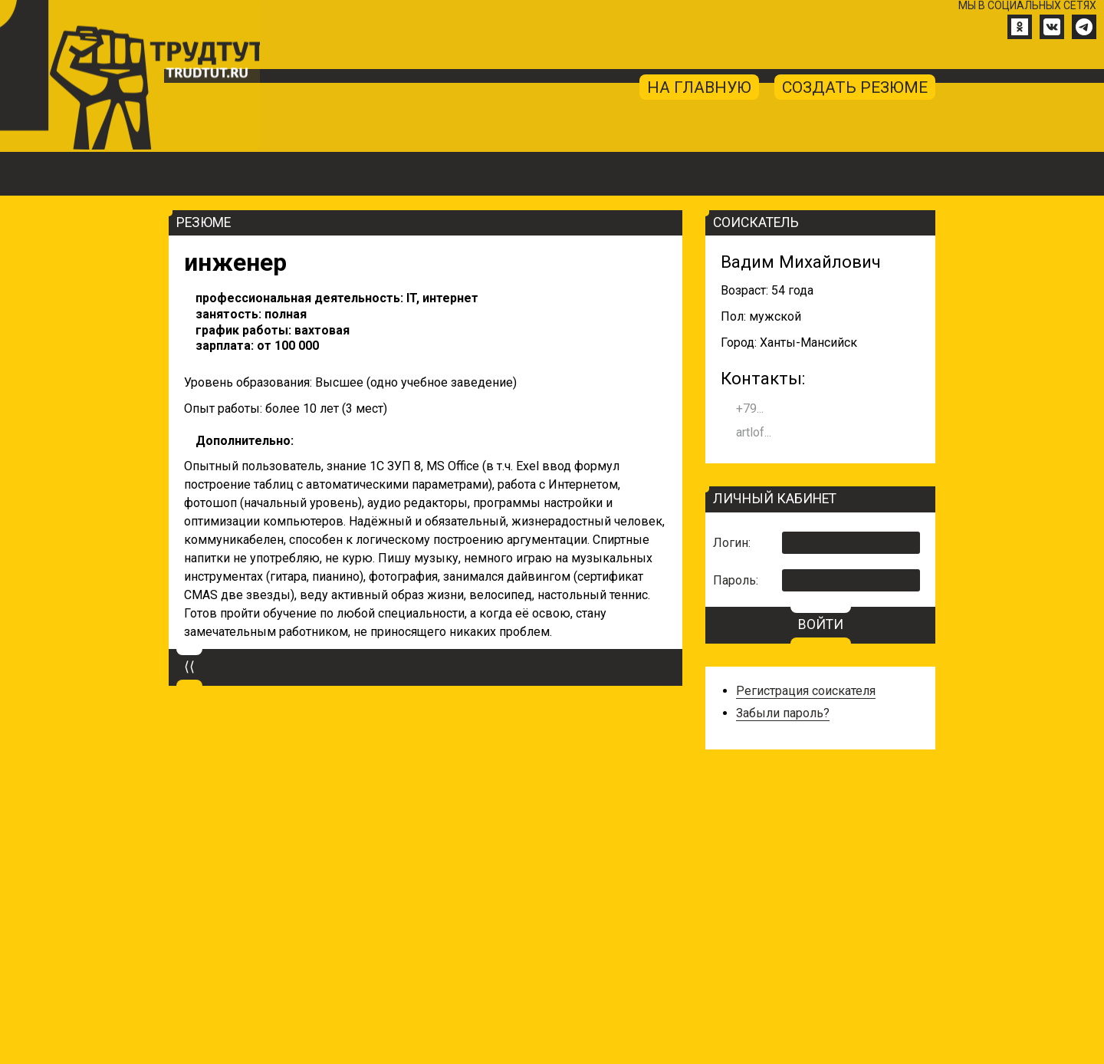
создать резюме (852, 94)
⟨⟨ (189, 684)
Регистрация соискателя (806, 707)
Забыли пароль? (783, 730)
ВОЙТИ (820, 642)
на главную (692, 94)
